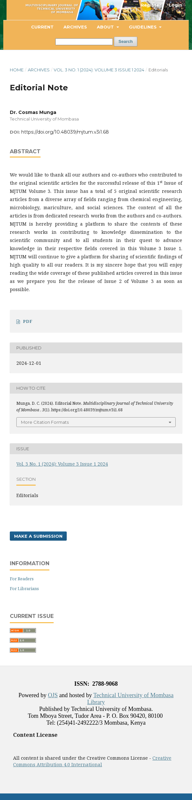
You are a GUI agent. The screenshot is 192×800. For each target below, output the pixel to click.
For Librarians (24, 588)
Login (175, 5)
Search (125, 41)
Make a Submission (38, 536)
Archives (75, 26)
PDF (27, 321)
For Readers (22, 579)
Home (17, 69)
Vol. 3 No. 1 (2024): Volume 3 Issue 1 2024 (99, 69)
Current (42, 26)
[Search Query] (84, 41)
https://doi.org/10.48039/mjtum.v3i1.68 (65, 132)
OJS (53, 695)
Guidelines (143, 26)
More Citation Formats (45, 422)
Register (151, 5)
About (106, 26)
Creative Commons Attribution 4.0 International (92, 761)
